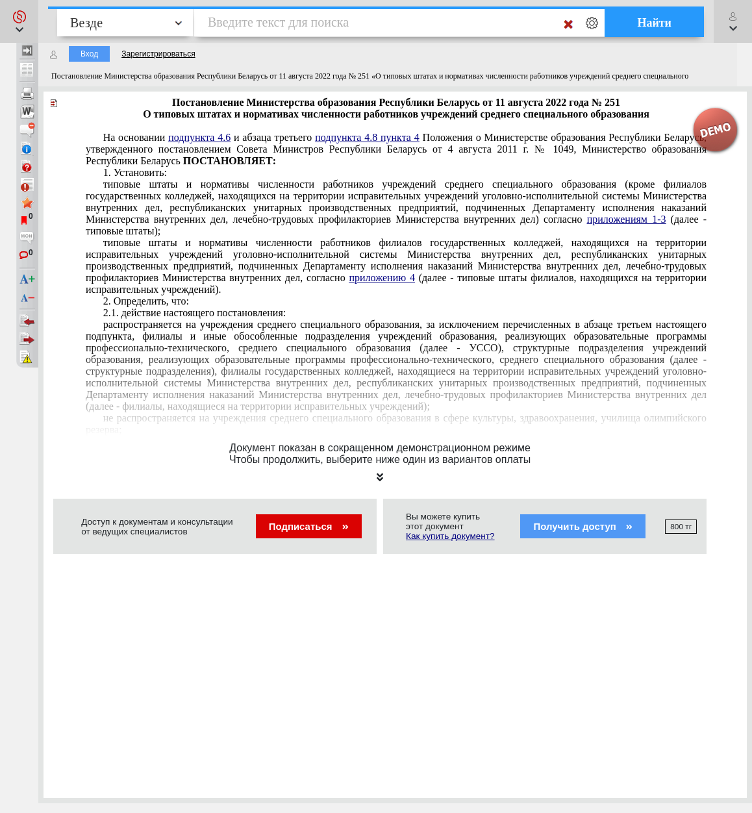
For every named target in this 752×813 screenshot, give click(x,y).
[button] (19, 21)
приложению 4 (381, 277)
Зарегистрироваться (158, 53)
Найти (654, 22)
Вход (89, 53)
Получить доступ (583, 526)
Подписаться (309, 526)
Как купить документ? (450, 536)
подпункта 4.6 (199, 137)
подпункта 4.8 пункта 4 (367, 137)
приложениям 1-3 (626, 219)
